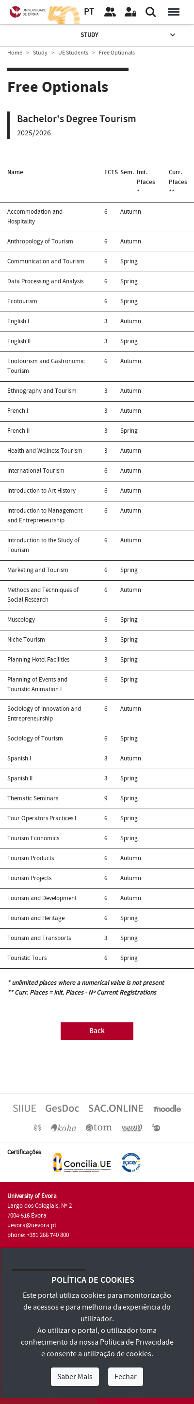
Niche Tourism (26, 639)
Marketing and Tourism (37, 570)
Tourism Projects (29, 878)
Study (129, 35)
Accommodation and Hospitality (35, 216)
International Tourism (36, 470)
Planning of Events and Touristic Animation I (37, 684)
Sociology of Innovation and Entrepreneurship (44, 713)
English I (18, 321)
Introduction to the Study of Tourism (43, 545)
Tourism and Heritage (36, 918)
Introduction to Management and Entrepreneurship (44, 515)
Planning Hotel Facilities (38, 659)
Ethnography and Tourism (42, 391)
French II (18, 430)
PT (89, 12)
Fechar (125, 1377)
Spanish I (19, 758)
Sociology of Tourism (35, 738)
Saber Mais (75, 1377)
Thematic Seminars (32, 798)
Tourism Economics (33, 838)
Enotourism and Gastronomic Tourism (46, 366)
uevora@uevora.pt (31, 1225)
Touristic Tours (27, 958)
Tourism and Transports (39, 938)
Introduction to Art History (41, 490)
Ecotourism (22, 301)
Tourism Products (30, 858)
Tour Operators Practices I (41, 818)
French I (17, 410)
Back (97, 1030)
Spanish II (19, 778)
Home (14, 52)
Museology (21, 619)
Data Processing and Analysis (45, 281)
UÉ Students (73, 52)
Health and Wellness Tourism (44, 450)
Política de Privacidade (137, 1342)
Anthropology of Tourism (40, 241)
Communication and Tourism (45, 261)
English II (19, 341)
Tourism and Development (42, 898)
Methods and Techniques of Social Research (43, 595)
